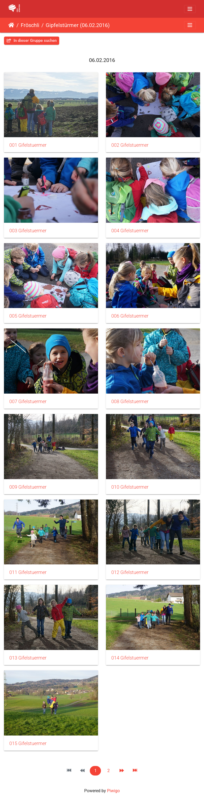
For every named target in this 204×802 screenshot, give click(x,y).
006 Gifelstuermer (129, 316)
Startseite (11, 25)
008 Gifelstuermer (129, 401)
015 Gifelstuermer (27, 743)
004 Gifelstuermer (129, 230)
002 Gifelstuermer (129, 145)
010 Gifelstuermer (129, 487)
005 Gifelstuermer (27, 316)
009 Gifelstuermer (27, 487)
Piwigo (113, 790)
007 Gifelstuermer (27, 401)
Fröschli (30, 25)
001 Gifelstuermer (27, 145)
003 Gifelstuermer (27, 230)
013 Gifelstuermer (27, 658)
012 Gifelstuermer (129, 572)
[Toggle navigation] (190, 9)
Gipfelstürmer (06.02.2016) (78, 25)
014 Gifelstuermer (129, 658)
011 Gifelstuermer (27, 572)
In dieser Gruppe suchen (32, 40)
